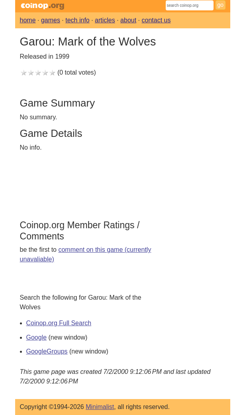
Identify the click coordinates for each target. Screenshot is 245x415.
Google (36, 337)
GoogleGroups (47, 351)
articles (105, 20)
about (128, 20)
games (50, 20)
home (28, 20)
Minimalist (100, 406)
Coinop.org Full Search (59, 323)
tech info (77, 20)
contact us (156, 20)
